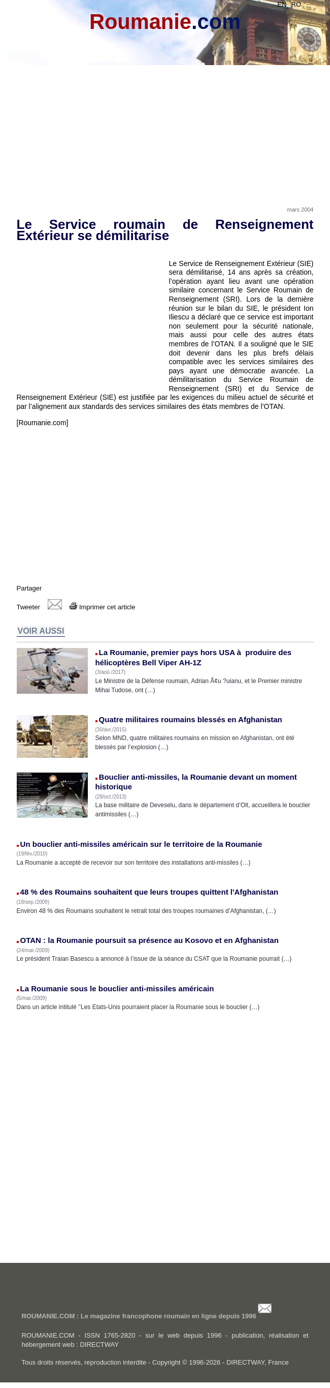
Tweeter (28, 607)
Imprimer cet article (102, 607)
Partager (29, 588)
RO (296, 4)
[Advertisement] (165, 123)
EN (281, 4)
